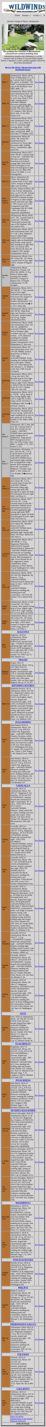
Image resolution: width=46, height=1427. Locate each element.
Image (41, 82)
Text (36, 82)
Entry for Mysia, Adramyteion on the (21, 1419)
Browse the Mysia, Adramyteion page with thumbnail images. (23, 68)
